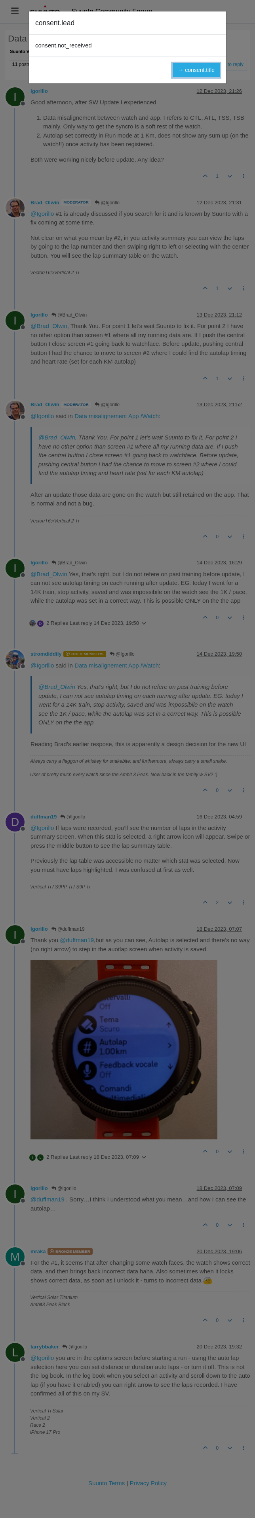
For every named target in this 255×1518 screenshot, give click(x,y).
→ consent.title (196, 70)
